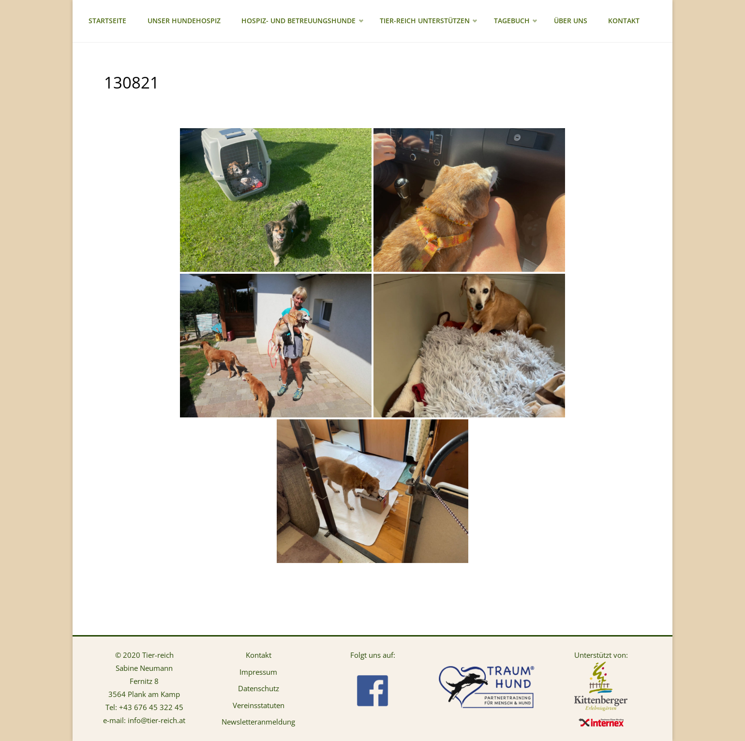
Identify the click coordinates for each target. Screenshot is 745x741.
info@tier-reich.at (156, 720)
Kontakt (258, 655)
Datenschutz (258, 688)
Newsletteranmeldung (258, 721)
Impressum (258, 672)
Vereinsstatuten (258, 705)
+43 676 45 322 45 (151, 707)
